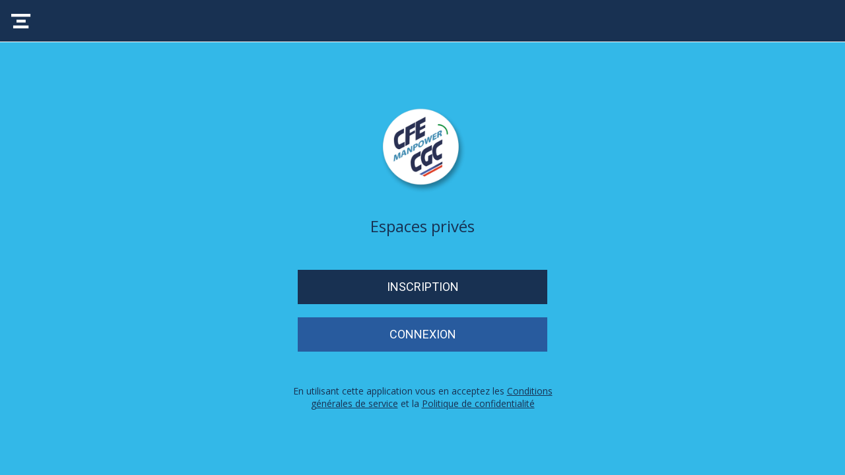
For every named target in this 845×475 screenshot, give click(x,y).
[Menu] (21, 21)
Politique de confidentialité (478, 403)
